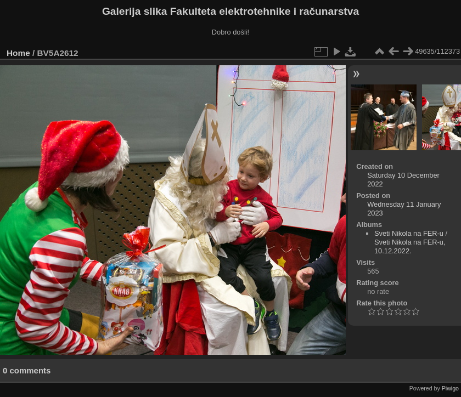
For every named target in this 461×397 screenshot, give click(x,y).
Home (18, 53)
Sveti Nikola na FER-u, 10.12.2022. (409, 246)
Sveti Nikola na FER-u (408, 233)
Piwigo (450, 388)
